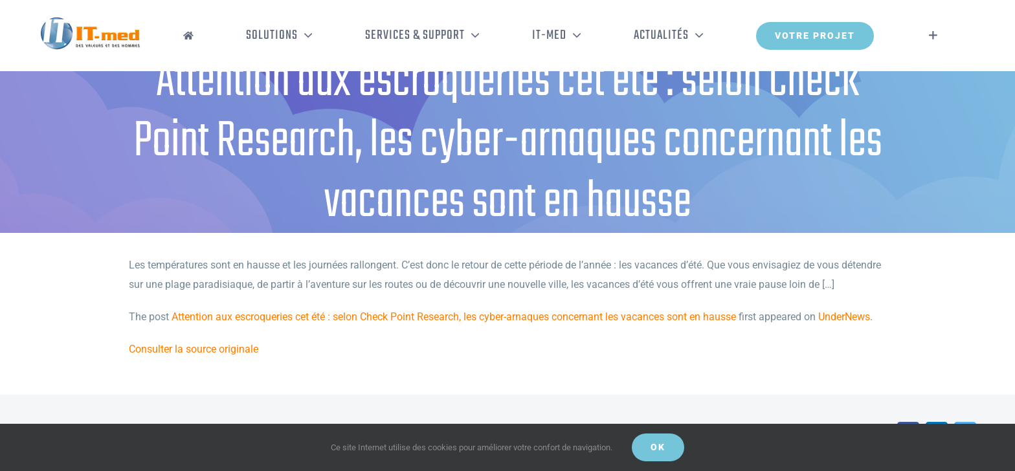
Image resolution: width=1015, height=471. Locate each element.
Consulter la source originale (193, 349)
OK (658, 447)
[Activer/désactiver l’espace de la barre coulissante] (933, 35)
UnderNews (844, 317)
